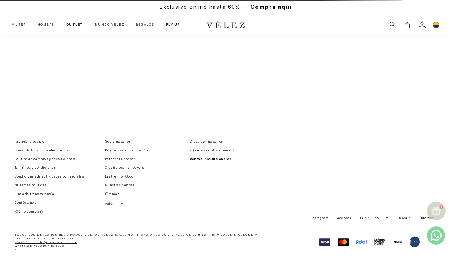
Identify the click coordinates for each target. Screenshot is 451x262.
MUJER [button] (19, 25)
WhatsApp (39, 245)
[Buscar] (393, 25)
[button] (407, 25)
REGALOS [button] (145, 25)
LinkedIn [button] (403, 218)
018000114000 (27, 238)
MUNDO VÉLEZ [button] (110, 25)
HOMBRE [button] (46, 25)
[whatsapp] (436, 235)
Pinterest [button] (425, 218)
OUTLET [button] (74, 25)
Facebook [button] (343, 218)
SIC (18, 249)
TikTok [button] (363, 218)
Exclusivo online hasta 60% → (225, 7)
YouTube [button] (382, 218)
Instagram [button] (320, 218)
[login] (422, 24)
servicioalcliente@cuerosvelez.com (46, 242)
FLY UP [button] (173, 25)
